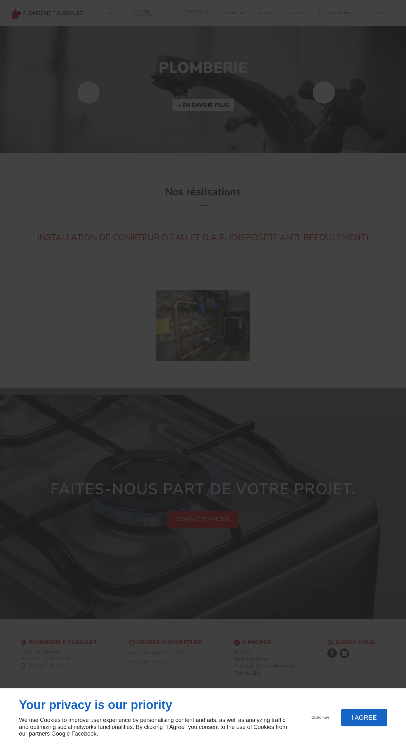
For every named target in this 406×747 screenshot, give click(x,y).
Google (60, 734)
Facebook (83, 734)
